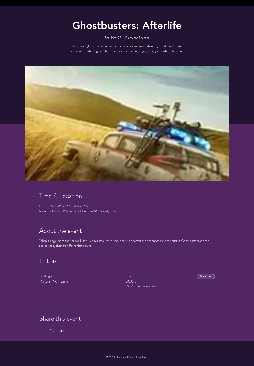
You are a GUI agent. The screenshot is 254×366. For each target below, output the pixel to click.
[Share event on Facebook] (41, 330)
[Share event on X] (51, 330)
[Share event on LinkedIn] (62, 330)
